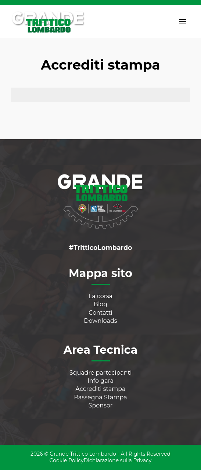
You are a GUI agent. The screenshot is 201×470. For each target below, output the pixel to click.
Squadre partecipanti (100, 372)
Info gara (100, 380)
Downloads (100, 320)
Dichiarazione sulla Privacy (118, 460)
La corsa (101, 296)
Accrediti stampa (101, 388)
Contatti (100, 312)
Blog (100, 304)
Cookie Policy (67, 460)
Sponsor (101, 405)
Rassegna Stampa (100, 397)
